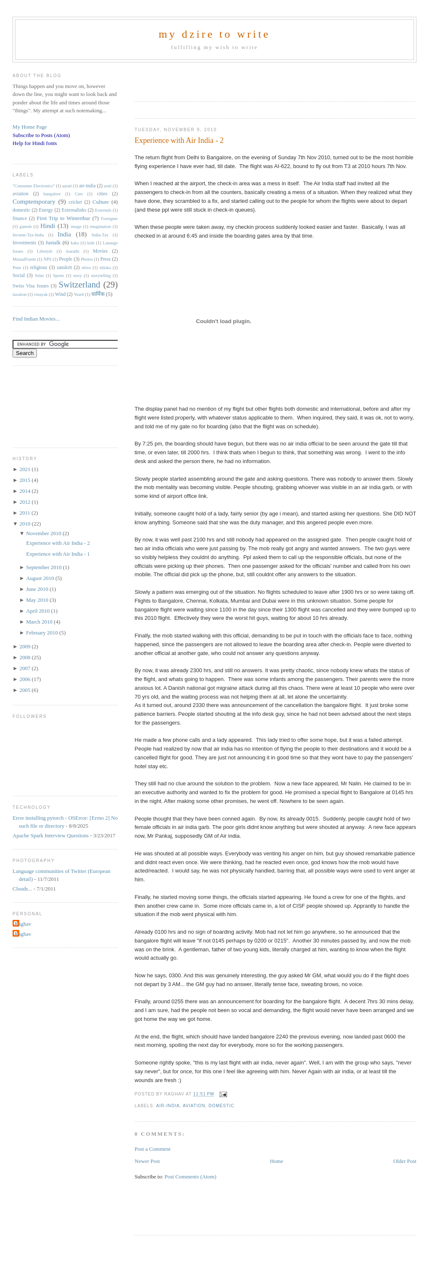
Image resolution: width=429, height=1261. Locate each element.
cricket (75, 202)
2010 (26, 523)
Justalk (53, 242)
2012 (26, 502)
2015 (26, 480)
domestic (222, 1105)
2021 (26, 469)
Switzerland (79, 284)
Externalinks (74, 210)
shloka (105, 267)
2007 (26, 668)
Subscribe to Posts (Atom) (41, 135)
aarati (67, 186)
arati (107, 186)
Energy (46, 210)
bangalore (52, 194)
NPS (48, 259)
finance (20, 218)
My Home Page (30, 127)
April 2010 (38, 611)
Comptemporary (34, 201)
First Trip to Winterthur (63, 218)
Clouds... (22, 889)
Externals (103, 210)
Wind (60, 294)
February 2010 (42, 632)
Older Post (404, 1161)
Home (276, 1161)
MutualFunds (24, 259)
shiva (86, 267)
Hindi (47, 225)
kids (90, 243)
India (64, 234)
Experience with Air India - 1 (58, 554)
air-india (168, 1105)
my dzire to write (215, 34)
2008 (26, 657)
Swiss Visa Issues (31, 286)
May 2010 (37, 600)
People (65, 259)
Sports (58, 275)
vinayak (41, 294)
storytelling (101, 275)
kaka (75, 243)
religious (38, 267)
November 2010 (44, 533)
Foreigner (109, 218)
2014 (26, 491)
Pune (17, 267)
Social (19, 275)
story (77, 275)
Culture (101, 202)
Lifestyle (44, 251)
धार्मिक (98, 294)
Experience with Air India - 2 (179, 140)
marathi (73, 251)
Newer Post (147, 1161)
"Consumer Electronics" (34, 186)
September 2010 (44, 567)
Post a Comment (152, 1149)
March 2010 (40, 622)
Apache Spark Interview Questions (51, 835)
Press (105, 259)
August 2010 (40, 578)
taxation (19, 294)
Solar (39, 275)
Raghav (23, 924)
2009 (26, 646)
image (76, 226)
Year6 (79, 294)
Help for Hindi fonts (35, 143)
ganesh (26, 226)
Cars (79, 194)
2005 (26, 690)
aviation (194, 1105)
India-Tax (100, 235)
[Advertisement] (232, 79)
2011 (26, 513)
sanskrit (64, 267)
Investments (24, 243)
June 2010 (37, 589)
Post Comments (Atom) (191, 1176)
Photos (87, 259)
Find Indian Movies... (36, 319)
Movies (100, 251)
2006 (26, 679)
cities (102, 194)
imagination (100, 226)
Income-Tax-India (28, 235)
